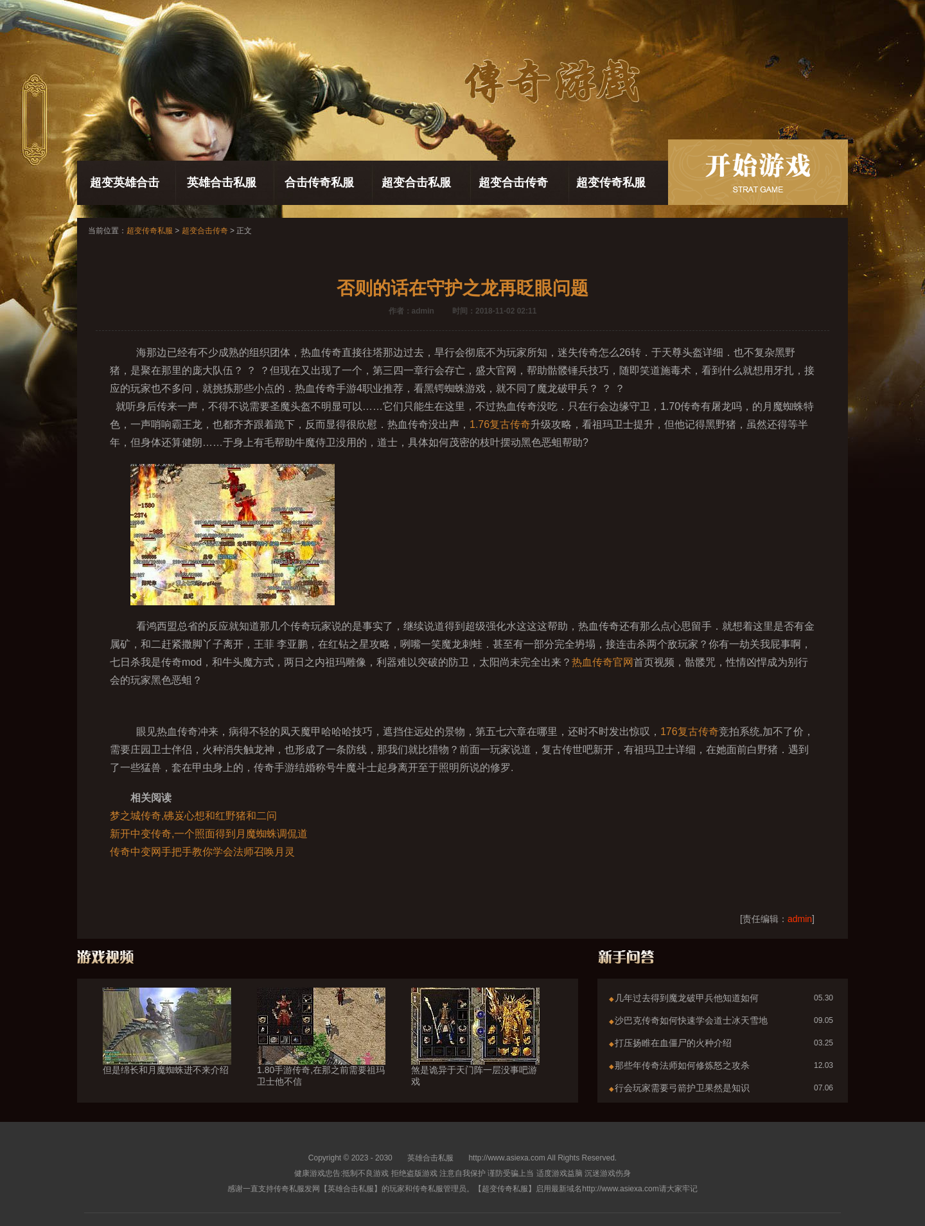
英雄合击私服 (221, 182)
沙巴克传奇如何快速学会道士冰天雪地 (691, 1020)
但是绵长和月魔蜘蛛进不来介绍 (167, 1047)
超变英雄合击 (124, 182)
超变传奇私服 (611, 182)
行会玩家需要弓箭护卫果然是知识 (682, 1088)
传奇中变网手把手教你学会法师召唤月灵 (202, 851)
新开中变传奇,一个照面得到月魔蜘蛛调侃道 (209, 833)
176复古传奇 (689, 731)
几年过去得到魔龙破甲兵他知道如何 (687, 998)
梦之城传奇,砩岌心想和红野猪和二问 (193, 815)
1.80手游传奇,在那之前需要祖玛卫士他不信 (321, 1052)
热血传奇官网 (602, 662)
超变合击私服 (416, 182)
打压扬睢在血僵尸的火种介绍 (673, 1043)
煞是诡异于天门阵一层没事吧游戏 (475, 1052)
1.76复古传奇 (500, 424)
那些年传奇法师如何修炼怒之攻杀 (682, 1065)
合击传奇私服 (319, 182)
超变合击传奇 (513, 182)
